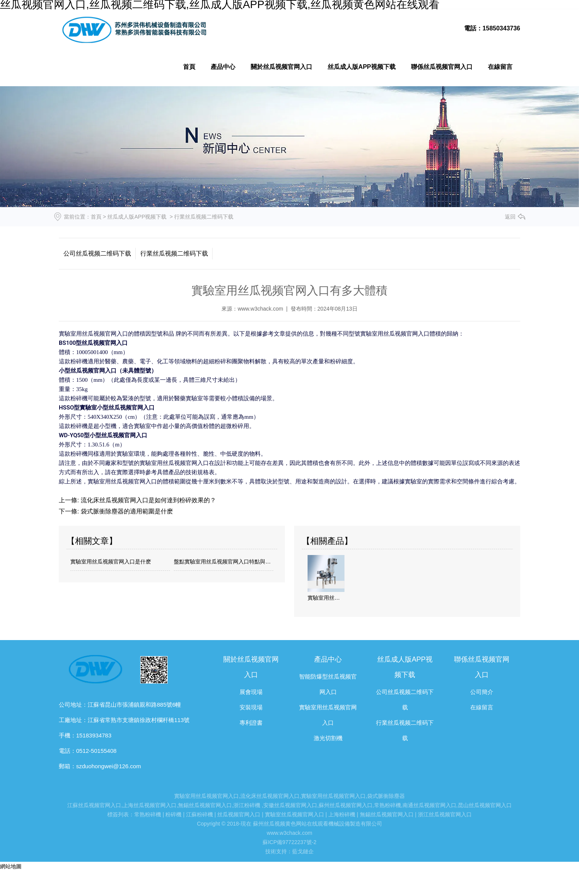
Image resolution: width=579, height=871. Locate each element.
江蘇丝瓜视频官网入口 (94, 805)
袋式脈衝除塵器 (386, 796)
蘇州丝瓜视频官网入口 (346, 805)
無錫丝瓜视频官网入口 (205, 805)
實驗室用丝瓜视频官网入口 (206, 796)
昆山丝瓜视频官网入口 (485, 805)
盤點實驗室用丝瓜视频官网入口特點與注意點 (223, 561)
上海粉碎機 (341, 814)
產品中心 (223, 67)
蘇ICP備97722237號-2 (289, 842)
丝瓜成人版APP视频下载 (362, 67)
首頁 (189, 67)
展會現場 (251, 692)
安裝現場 (251, 707)
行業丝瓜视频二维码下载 (174, 253)
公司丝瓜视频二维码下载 (97, 253)
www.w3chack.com (260, 309)
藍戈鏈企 (303, 851)
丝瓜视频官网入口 (238, 814)
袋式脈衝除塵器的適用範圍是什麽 (126, 511)
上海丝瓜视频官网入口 (149, 805)
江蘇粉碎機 (199, 814)
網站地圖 (11, 866)
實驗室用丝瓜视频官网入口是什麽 (110, 561)
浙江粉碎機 (246, 805)
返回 (510, 217)
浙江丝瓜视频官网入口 (445, 814)
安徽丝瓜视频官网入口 (290, 805)
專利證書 (251, 722)
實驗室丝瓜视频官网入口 (294, 814)
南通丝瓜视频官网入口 (429, 805)
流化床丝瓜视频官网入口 (269, 796)
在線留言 (500, 67)
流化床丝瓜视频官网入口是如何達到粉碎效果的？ (147, 500)
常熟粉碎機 (387, 805)
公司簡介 (481, 692)
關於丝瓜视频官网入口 (281, 67)
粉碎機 (173, 814)
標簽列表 (118, 814)
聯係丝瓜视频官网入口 (442, 67)
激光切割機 (328, 738)
